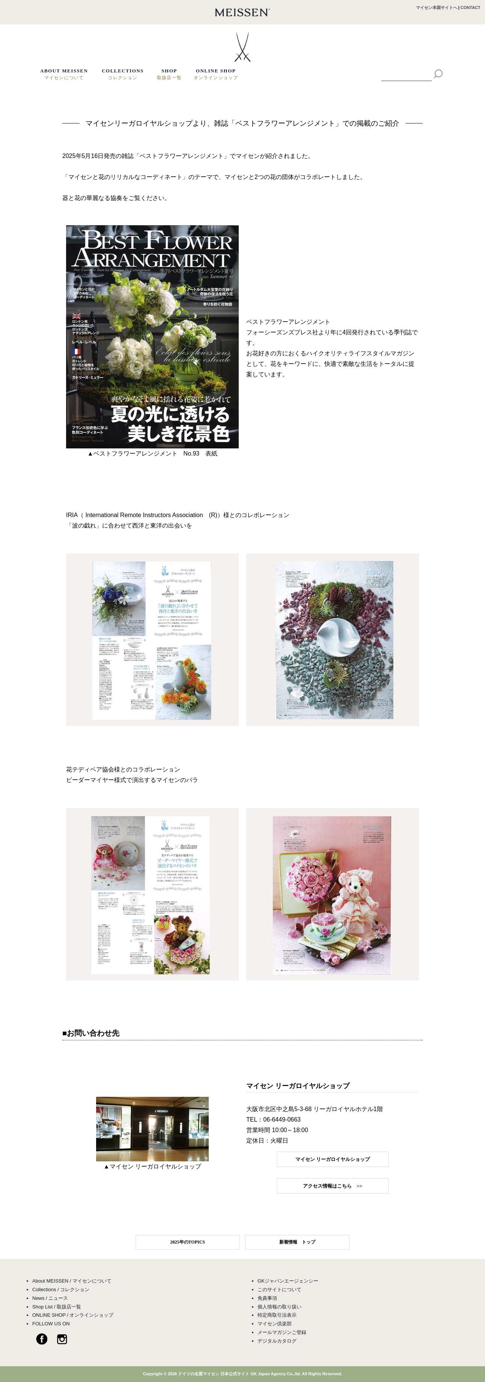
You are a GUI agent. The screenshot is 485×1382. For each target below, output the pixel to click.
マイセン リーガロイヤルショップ (332, 1159)
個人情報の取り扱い (279, 1307)
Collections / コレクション (60, 1289)
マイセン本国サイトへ (436, 7)
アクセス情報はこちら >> (332, 1186)
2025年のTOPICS (187, 1242)
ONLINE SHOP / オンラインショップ (72, 1315)
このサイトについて (279, 1289)
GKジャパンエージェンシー (288, 1281)
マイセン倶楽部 (275, 1323)
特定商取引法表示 (277, 1315)
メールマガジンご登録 (282, 1332)
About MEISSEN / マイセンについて (71, 1281)
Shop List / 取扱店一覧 (56, 1307)
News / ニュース (50, 1298)
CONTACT (473, 7)
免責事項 (267, 1298)
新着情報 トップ (297, 1242)
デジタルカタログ (277, 1341)
